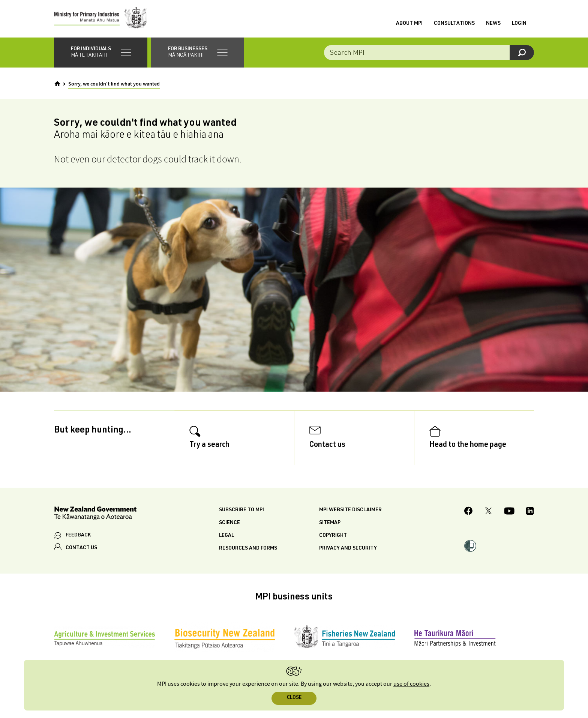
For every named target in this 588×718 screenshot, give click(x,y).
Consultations (454, 23)
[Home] (57, 83)
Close (294, 697)
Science (229, 523)
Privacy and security (348, 548)
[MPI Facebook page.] (468, 511)
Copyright (333, 535)
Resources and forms (248, 548)
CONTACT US (81, 548)
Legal (226, 535)
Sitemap (329, 523)
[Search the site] (429, 52)
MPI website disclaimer (350, 510)
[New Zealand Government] (95, 514)
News (493, 23)
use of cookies (411, 684)
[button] (100, 53)
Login (519, 23)
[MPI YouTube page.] (509, 512)
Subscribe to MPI (241, 510)
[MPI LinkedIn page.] (530, 512)
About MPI (409, 23)
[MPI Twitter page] (488, 512)
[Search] (522, 52)
